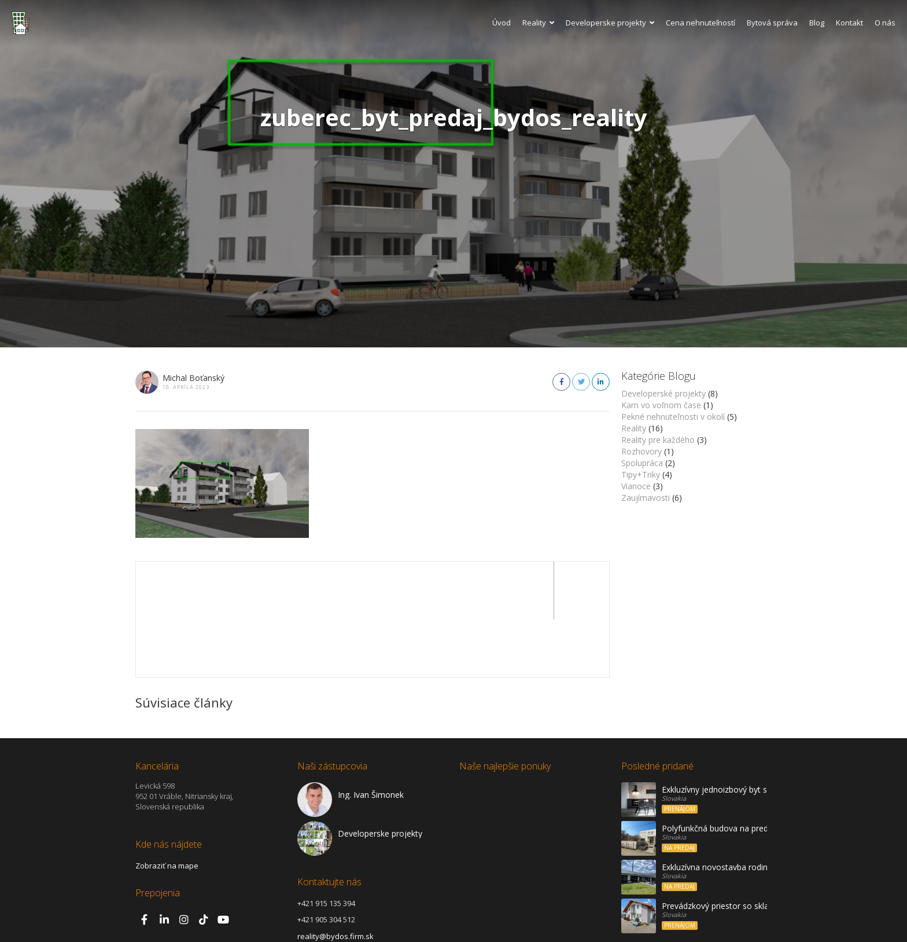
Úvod (501, 22)
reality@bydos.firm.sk (335, 878)
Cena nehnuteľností (700, 22)
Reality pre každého (658, 439)
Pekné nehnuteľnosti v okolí (673, 416)
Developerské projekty (663, 393)
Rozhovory (641, 451)
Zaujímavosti (645, 497)
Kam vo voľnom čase (661, 404)
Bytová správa (772, 22)
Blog (816, 22)
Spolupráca (642, 462)
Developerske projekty (610, 22)
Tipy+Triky (640, 474)
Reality (538, 22)
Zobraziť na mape (166, 807)
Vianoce (636, 486)
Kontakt (849, 22)
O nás (885, 22)
